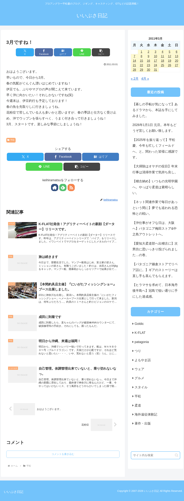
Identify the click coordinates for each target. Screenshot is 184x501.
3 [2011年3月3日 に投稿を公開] (155, 51)
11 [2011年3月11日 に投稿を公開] (162, 56)
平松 (11, 140)
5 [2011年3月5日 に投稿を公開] (169, 51)
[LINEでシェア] (82, 52)
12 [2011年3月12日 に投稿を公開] (169, 56)
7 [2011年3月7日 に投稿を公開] (134, 56)
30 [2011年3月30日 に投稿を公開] (148, 69)
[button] (101, 52)
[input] (155, 455)
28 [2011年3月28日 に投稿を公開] (134, 69)
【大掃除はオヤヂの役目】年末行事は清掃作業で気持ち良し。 (155, 169)
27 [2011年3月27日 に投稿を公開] (176, 65)
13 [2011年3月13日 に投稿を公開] (176, 56)
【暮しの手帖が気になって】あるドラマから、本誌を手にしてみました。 (155, 110)
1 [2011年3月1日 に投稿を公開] (141, 51)
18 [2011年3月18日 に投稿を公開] (162, 60)
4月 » (145, 78)
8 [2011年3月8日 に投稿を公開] (141, 56)
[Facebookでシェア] (44, 52)
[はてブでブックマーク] (63, 52)
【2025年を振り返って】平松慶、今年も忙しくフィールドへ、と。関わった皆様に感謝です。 (155, 148)
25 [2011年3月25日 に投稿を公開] (162, 65)
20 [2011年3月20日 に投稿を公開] (176, 60)
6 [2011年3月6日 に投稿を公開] (176, 51)
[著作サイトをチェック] (54, 187)
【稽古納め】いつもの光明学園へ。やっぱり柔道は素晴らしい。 (155, 187)
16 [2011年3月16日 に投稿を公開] (148, 60)
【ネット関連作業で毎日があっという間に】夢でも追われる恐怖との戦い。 (155, 207)
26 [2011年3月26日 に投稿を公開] (169, 65)
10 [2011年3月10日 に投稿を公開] (155, 56)
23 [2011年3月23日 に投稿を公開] (148, 65)
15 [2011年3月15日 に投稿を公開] (141, 60)
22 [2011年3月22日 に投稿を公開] (141, 65)
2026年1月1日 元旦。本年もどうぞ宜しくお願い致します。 (154, 127)
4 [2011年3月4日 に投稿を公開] (162, 51)
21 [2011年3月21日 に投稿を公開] (134, 65)
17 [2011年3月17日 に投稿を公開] (155, 60)
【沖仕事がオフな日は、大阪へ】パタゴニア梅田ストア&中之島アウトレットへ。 (154, 228)
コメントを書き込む (63, 454)
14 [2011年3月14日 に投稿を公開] (134, 60)
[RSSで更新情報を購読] (71, 187)
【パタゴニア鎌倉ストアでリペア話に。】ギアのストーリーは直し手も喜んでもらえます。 (155, 270)
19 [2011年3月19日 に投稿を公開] (169, 60)
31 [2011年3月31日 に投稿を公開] (155, 69)
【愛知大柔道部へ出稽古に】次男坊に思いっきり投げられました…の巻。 (155, 249)
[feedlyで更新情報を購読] (62, 187)
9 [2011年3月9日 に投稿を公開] (148, 56)
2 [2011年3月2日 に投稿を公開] (148, 51)
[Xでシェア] (25, 52)
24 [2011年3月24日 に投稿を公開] (155, 65)
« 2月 (135, 78)
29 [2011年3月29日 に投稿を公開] (141, 69)
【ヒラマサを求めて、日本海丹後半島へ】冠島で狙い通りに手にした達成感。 (155, 290)
